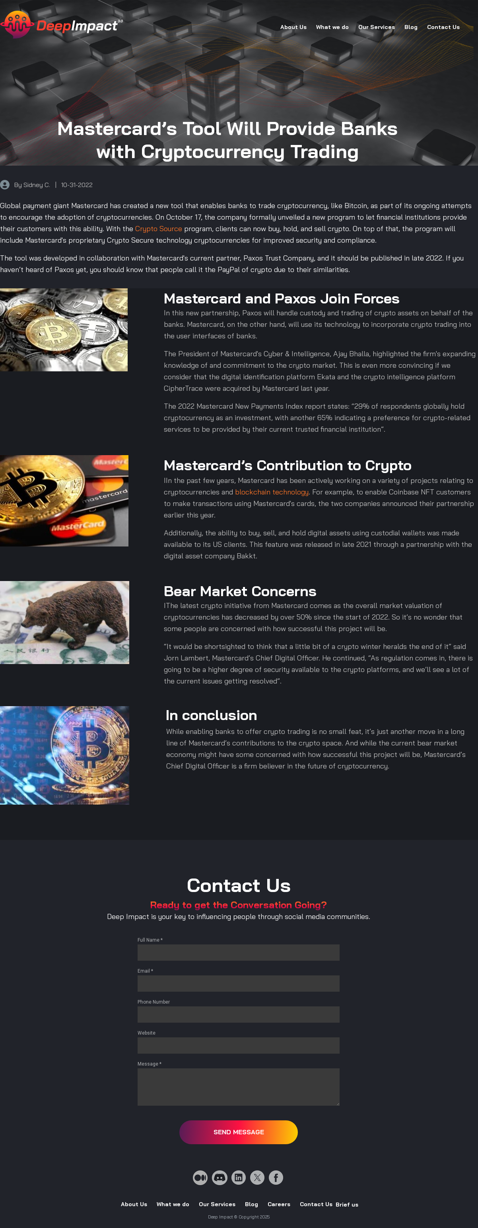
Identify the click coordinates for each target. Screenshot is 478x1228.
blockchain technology (272, 491)
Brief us (347, 1204)
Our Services (376, 27)
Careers (279, 1204)
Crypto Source (158, 228)
